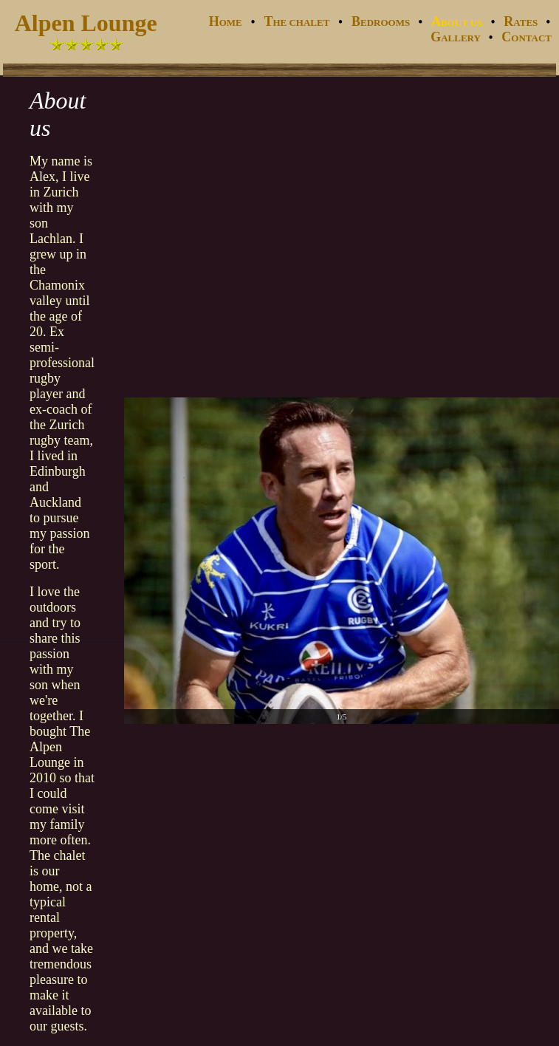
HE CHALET (296, 22)
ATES (522, 22)
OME (225, 22)
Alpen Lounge (86, 23)
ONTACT (528, 38)
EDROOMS (381, 22)
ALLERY (457, 38)
